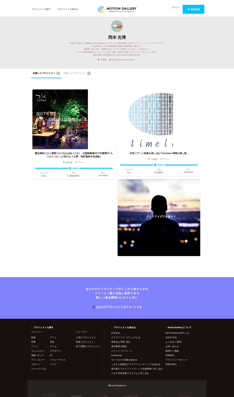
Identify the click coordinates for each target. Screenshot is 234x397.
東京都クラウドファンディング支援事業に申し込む (134, 276)
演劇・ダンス (37, 263)
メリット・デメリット (122, 258)
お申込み (115, 240)
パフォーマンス (58, 267)
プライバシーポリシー (177, 267)
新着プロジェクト (85, 249)
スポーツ (35, 272)
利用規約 (170, 263)
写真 (33, 249)
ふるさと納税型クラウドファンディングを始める (134, 272)
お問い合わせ (172, 254)
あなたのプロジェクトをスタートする (117, 215)
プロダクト (55, 258)
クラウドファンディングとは (125, 245)
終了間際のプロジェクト (87, 254)
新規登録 (193, 9)
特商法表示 (171, 272)
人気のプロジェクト (86, 245)
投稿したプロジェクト (77, 75)
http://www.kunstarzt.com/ (121, 61)
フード (53, 272)
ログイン (173, 9)
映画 (33, 245)
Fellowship (116, 263)
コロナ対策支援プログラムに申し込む (130, 281)
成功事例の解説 (119, 254)
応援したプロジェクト (46, 75)
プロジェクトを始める (70, 9)
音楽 (52, 249)
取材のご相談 (172, 258)
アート (53, 245)
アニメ (34, 254)
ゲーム (53, 254)
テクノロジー (38, 267)
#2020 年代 (171, 245)
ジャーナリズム (39, 276)
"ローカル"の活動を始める (124, 267)
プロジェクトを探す (42, 9)
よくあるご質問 (173, 249)
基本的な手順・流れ (120, 249)
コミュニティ (38, 258)
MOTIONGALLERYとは (177, 240)
